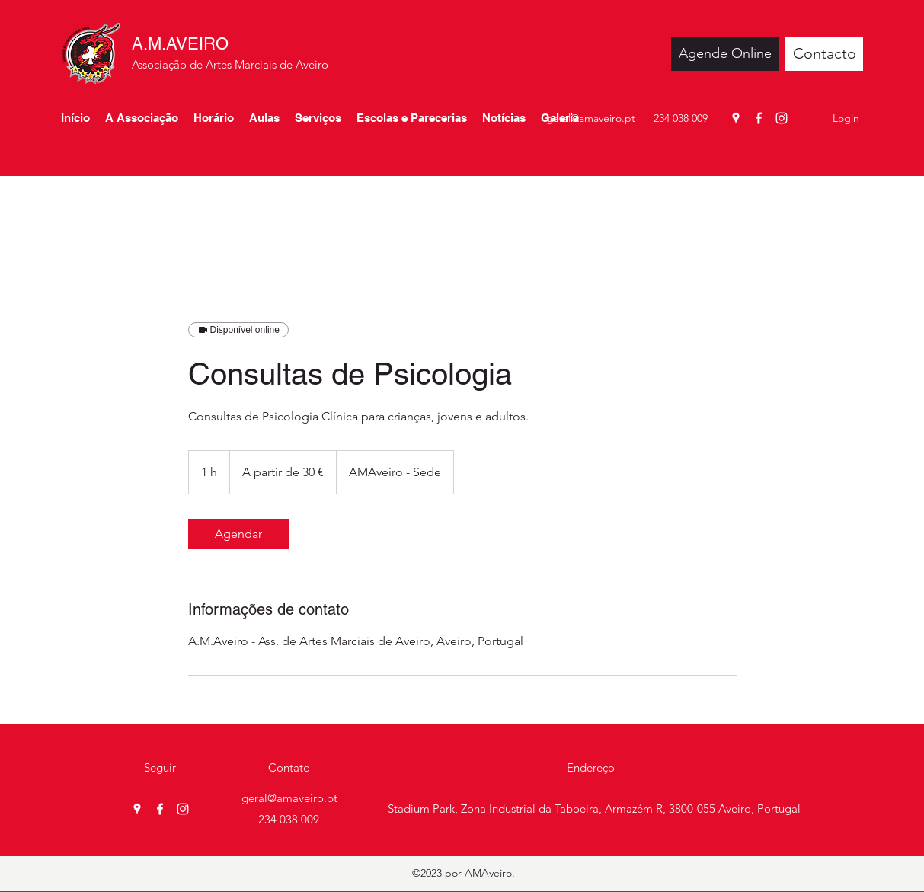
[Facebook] (758, 118)
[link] (238, 534)
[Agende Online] (725, 54)
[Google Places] (735, 118)
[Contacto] (824, 54)
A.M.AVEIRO (180, 43)
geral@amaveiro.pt (590, 118)
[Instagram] (781, 118)
